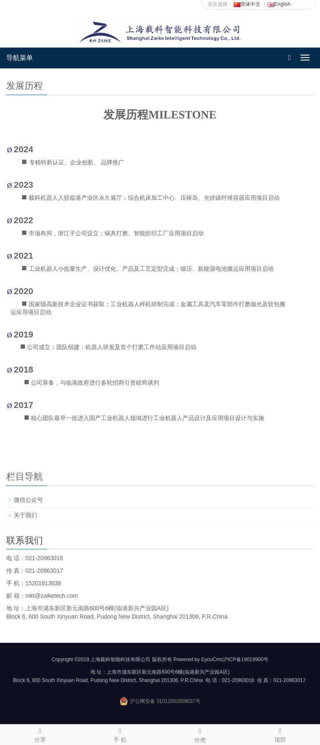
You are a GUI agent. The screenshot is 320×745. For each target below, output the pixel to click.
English (279, 4)
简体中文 (247, 4)
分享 (40, 734)
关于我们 (25, 515)
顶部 (280, 734)
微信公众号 (28, 499)
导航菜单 (19, 57)
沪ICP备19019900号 (245, 659)
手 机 (120, 734)
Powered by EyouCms (197, 659)
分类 (200, 734)
